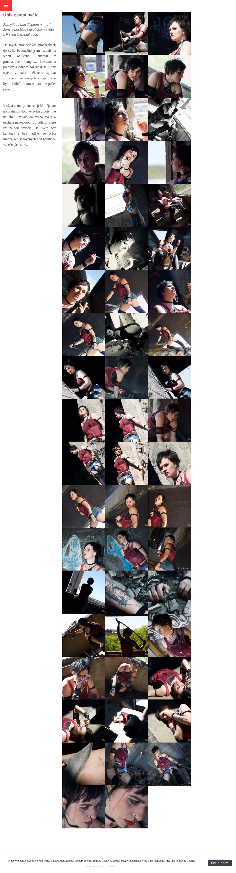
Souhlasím (219, 863)
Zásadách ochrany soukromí (101, 866)
